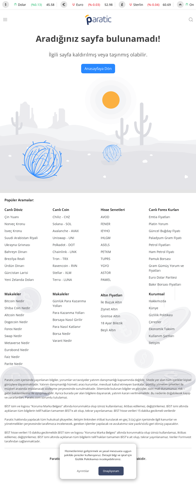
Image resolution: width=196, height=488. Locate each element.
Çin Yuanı (11, 217)
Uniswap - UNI (63, 238)
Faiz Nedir (12, 357)
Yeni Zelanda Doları (19, 280)
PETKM (106, 252)
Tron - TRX (60, 259)
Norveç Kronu (14, 224)
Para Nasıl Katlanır (67, 327)
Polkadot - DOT (64, 245)
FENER (105, 224)
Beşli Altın (108, 330)
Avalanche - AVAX (66, 231)
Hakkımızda (157, 301)
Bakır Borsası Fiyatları (165, 284)
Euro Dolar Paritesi (163, 277)
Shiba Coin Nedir (17, 308)
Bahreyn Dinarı (15, 252)
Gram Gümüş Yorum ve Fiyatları (166, 268)
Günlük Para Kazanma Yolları (69, 303)
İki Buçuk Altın (111, 302)
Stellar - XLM (62, 273)
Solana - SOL (62, 224)
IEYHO (105, 231)
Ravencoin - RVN (65, 266)
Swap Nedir (13, 336)
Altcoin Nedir (14, 315)
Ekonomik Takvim (162, 329)
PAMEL (106, 280)
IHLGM (106, 238)
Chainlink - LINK (65, 252)
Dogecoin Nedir (16, 322)
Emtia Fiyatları (159, 217)
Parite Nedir (13, 364)
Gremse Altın (110, 316)
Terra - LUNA (62, 280)
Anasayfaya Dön (98, 68)
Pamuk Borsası (160, 259)
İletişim (154, 343)
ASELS (105, 245)
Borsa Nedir (62, 333)
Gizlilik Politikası (161, 315)
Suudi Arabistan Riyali (21, 238)
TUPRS (105, 259)
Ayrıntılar (83, 471)
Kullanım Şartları (161, 336)
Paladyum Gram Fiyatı (165, 238)
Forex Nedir (13, 329)
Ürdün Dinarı (14, 266)
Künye (153, 308)
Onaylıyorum (111, 471)
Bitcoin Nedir (14, 301)
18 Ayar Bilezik (111, 323)
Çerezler (155, 322)
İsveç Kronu (13, 231)
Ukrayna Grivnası (17, 245)
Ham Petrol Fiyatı (161, 252)
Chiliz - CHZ (61, 217)
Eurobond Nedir (16, 350)
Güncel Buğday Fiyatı (164, 231)
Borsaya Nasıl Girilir (67, 320)
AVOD (105, 217)
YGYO (105, 266)
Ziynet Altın (109, 309)
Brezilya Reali (14, 259)
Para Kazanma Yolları (69, 313)
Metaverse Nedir (17, 343)
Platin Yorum (158, 224)
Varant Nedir (62, 340)
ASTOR (106, 273)
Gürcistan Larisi (16, 273)
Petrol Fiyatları (159, 245)
